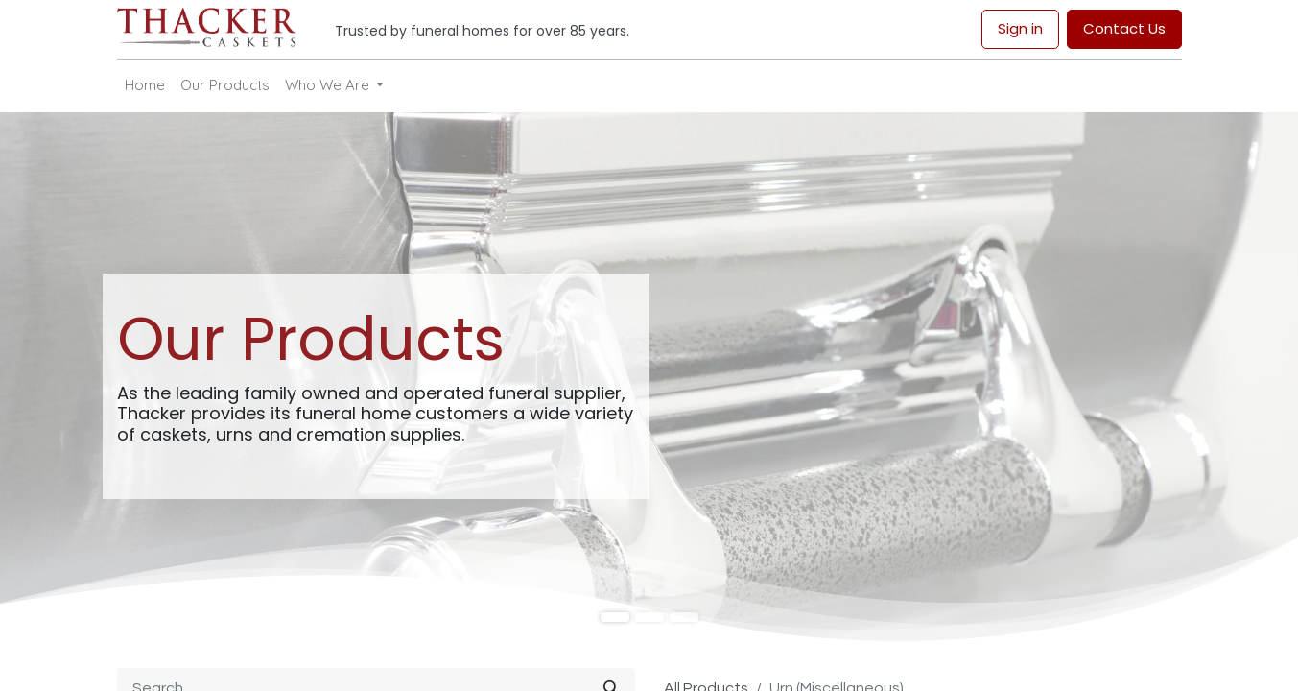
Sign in (1020, 28)
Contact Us (1124, 28)
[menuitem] (145, 86)
